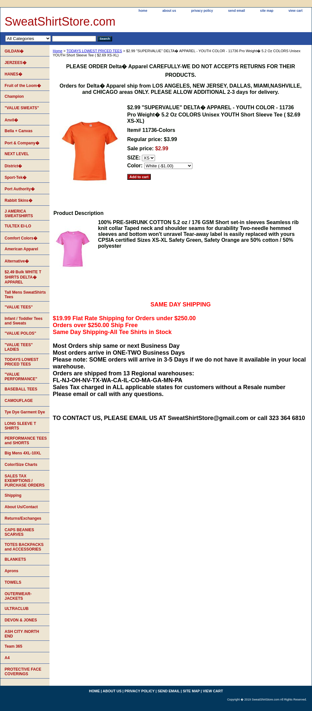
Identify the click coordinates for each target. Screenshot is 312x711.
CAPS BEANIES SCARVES (19, 532)
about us (169, 10)
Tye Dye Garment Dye (25, 412)
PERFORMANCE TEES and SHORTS (26, 440)
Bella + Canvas (18, 131)
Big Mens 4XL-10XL (23, 453)
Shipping (13, 495)
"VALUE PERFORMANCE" (21, 376)
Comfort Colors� (21, 238)
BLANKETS (15, 559)
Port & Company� (22, 143)
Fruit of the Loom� (23, 85)
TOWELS (13, 582)
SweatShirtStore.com (60, 21)
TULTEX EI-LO (18, 226)
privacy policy (202, 10)
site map (267, 10)
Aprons (11, 571)
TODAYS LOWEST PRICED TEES (94, 51)
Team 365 (13, 646)
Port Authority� (20, 189)
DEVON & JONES (21, 620)
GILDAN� (14, 51)
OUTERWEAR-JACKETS (18, 596)
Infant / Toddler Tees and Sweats (24, 320)
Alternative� (17, 261)
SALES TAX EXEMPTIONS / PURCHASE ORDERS (25, 481)
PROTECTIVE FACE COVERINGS (23, 671)
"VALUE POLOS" (20, 333)
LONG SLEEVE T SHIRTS (20, 425)
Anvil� (11, 120)
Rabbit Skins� (18, 200)
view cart (295, 10)
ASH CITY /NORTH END (22, 633)
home (143, 10)
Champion (14, 96)
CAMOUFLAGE (19, 400)
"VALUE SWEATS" (22, 108)
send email (236, 10)
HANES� (13, 74)
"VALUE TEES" (19, 307)
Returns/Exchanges (23, 518)
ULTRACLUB (17, 608)
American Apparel (21, 249)
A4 (7, 658)
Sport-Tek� (16, 177)
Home (57, 51)
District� (13, 166)
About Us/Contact (21, 507)
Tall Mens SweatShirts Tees (25, 294)
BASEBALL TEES (21, 389)
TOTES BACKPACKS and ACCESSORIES (24, 547)
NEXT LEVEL (17, 154)
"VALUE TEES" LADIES (19, 347)
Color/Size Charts (21, 464)
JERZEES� (16, 62)
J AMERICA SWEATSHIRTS (19, 213)
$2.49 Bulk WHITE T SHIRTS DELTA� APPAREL (23, 277)
